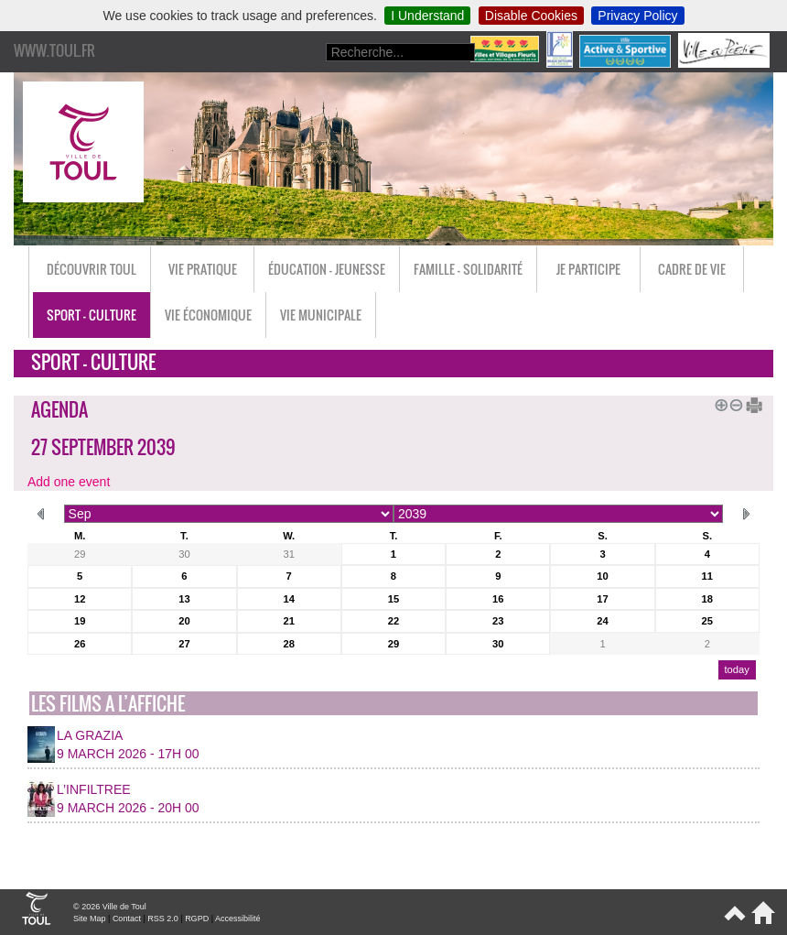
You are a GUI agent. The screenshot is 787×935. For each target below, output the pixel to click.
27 (183, 643)
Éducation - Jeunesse (326, 268)
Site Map (89, 918)
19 (79, 620)
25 (707, 620)
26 (79, 643)
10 (602, 576)
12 (79, 598)
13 (183, 598)
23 (497, 620)
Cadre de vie (692, 268)
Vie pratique (202, 268)
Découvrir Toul (91, 268)
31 (288, 554)
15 (393, 598)
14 (288, 598)
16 (497, 598)
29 (79, 554)
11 (707, 576)
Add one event (68, 481)
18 (707, 598)
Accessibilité (238, 918)
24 (602, 620)
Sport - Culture (91, 314)
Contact (127, 918)
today (736, 669)
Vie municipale (320, 314)
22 (393, 620)
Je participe (588, 268)
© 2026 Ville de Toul (109, 906)
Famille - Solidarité (468, 268)
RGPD (197, 918)
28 (288, 643)
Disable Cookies (531, 15)
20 (183, 620)
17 (602, 598)
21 (288, 620)
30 (183, 554)
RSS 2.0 (162, 918)
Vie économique (208, 314)
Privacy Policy (637, 15)
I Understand (427, 15)
